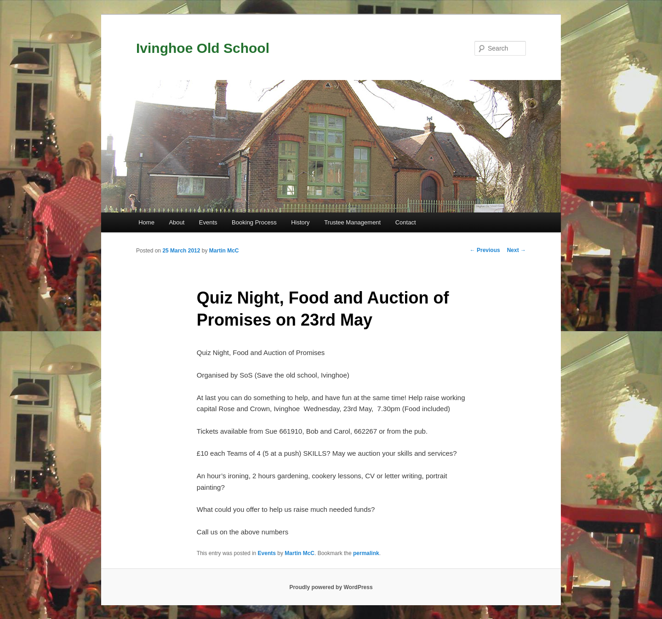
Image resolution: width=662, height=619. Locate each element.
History (300, 222)
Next (516, 250)
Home (146, 222)
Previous (485, 250)
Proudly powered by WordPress (330, 587)
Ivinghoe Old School (202, 48)
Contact (405, 222)
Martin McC (224, 250)
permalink (366, 553)
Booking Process (254, 222)
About (176, 222)
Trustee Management (352, 222)
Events (208, 222)
